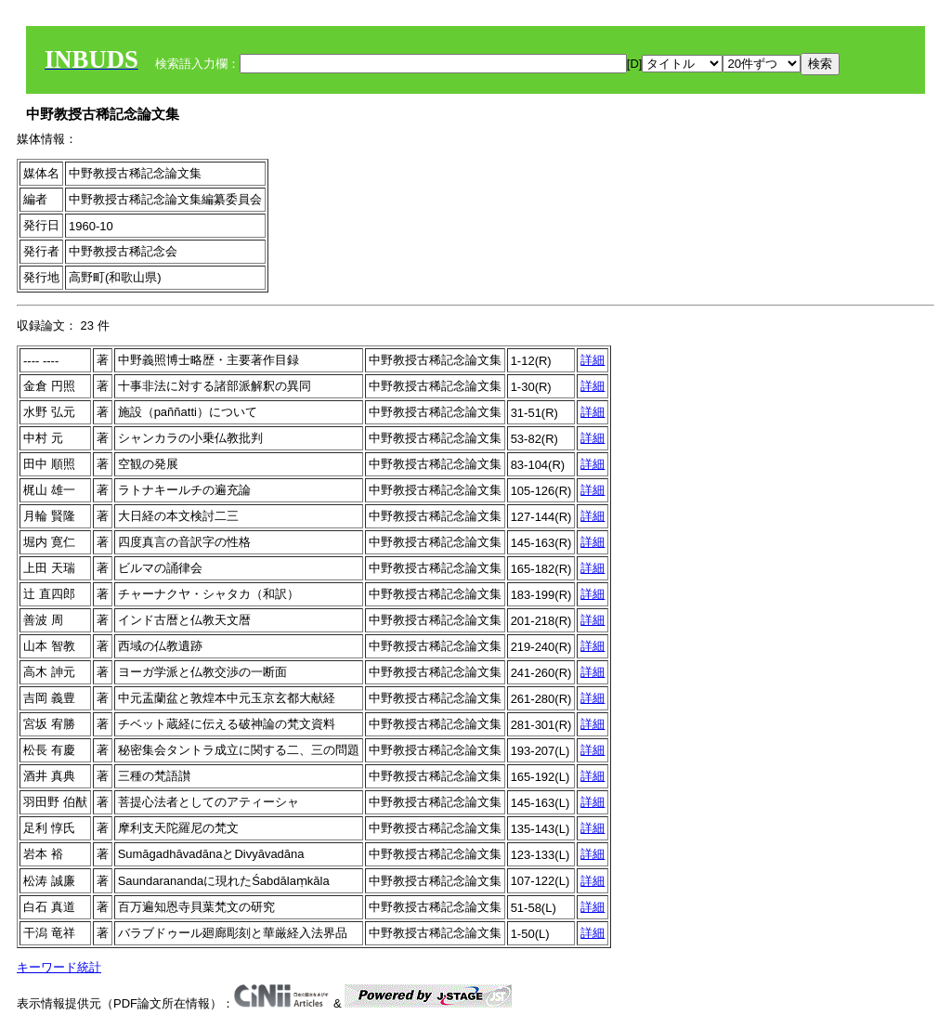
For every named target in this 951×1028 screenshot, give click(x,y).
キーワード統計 (59, 967)
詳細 (592, 360)
